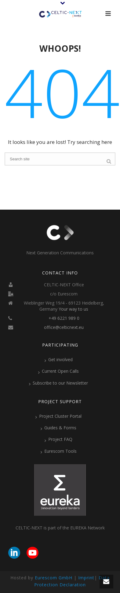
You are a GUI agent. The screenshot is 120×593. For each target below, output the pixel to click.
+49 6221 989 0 (64, 318)
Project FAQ (58, 439)
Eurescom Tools (59, 451)
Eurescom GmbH (53, 578)
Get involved (59, 360)
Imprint (86, 578)
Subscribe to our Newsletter (58, 383)
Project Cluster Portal (58, 416)
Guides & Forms (58, 428)
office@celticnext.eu (64, 327)
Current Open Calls (58, 371)
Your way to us (73, 309)
